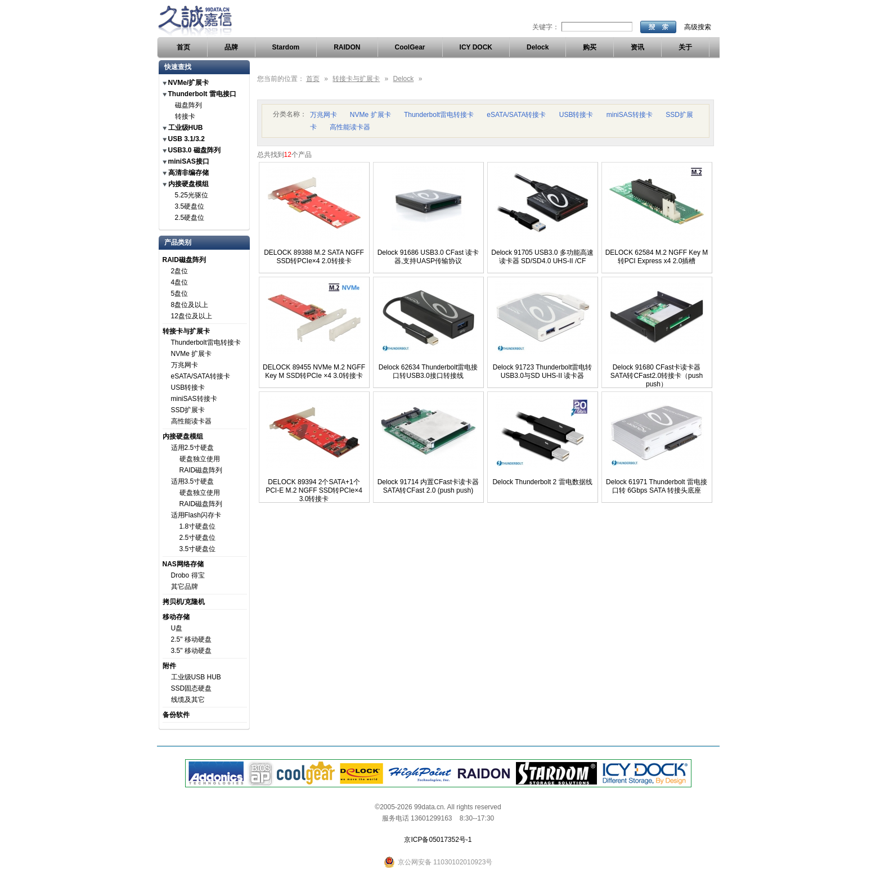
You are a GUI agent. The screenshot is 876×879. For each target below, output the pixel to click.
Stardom (286, 47)
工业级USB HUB (196, 677)
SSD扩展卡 (188, 410)
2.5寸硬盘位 (197, 538)
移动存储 (176, 617)
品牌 (231, 47)
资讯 (637, 47)
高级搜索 (697, 27)
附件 (169, 666)
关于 (685, 47)
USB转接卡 (188, 387)
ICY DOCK (476, 47)
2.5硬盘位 (190, 218)
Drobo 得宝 (188, 575)
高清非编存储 (188, 173)
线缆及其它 (188, 700)
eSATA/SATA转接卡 (200, 376)
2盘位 (179, 271)
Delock (538, 47)
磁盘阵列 (188, 105)
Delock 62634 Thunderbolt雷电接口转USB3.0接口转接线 (428, 371)
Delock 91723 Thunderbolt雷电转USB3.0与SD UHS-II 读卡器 (542, 371)
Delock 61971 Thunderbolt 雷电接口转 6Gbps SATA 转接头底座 (656, 486)
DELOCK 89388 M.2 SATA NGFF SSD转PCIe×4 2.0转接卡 (314, 257)
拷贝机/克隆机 (184, 602)
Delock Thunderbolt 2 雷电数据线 (542, 482)
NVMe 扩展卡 (191, 354)
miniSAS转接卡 (194, 399)
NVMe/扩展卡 (188, 83)
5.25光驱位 (191, 195)
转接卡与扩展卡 (186, 331)
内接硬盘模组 (188, 184)
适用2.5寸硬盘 (192, 448)
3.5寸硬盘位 (197, 549)
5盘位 (179, 293)
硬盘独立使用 (199, 459)
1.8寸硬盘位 (197, 526)
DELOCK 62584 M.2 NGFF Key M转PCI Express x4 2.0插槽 (656, 257)
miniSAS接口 (188, 161)
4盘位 (179, 282)
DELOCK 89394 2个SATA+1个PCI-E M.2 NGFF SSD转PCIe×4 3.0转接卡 (314, 490)
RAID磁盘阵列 (184, 260)
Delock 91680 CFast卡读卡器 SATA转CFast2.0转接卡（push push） (656, 375)
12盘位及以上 (191, 316)
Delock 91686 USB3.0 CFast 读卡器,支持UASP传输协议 (428, 257)
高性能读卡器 (191, 421)
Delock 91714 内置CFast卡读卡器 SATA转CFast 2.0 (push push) (428, 486)
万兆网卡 (184, 365)
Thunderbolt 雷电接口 (202, 94)
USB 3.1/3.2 (186, 139)
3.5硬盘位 (190, 206)
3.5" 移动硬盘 (191, 651)
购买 (589, 47)
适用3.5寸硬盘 (192, 481)
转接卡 (185, 116)
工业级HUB (185, 128)
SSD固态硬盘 (191, 688)
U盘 (177, 628)
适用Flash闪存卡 (196, 515)
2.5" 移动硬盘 (191, 639)
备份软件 (176, 715)
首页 (183, 47)
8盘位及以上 (190, 305)
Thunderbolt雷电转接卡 (206, 342)
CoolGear (410, 47)
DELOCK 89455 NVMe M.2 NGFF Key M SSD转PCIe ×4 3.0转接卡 (314, 371)
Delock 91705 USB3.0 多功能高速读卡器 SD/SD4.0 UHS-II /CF (542, 257)
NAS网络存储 (183, 564)
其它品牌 (184, 586)
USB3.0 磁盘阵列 (194, 150)
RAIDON (347, 47)
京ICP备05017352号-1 (437, 840)
